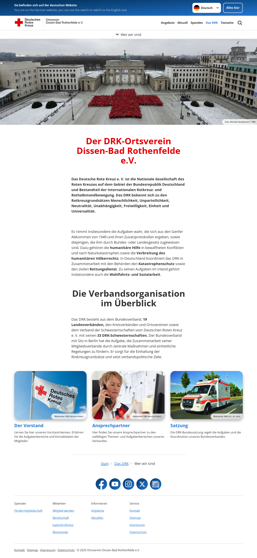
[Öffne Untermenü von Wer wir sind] (128, 34)
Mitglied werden (63, 511)
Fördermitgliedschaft (28, 511)
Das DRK (212, 23)
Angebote (168, 23)
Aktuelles (97, 518)
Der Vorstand (29, 425)
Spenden (197, 23)
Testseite (227, 23)
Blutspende (60, 532)
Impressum (137, 525)
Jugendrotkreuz (63, 525)
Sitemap (135, 518)
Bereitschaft (61, 518)
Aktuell (182, 23)
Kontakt (135, 511)
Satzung (179, 425)
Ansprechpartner (111, 425)
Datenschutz (138, 532)
